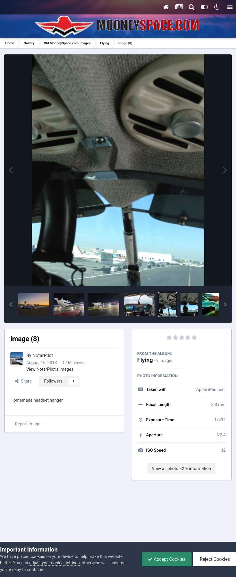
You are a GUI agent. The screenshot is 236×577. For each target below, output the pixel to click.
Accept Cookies (166, 559)
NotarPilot (42, 355)
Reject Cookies (214, 559)
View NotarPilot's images (49, 369)
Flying (145, 360)
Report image (27, 424)
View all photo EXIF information (181, 468)
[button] (10, 304)
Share (23, 381)
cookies (38, 556)
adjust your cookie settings (54, 562)
